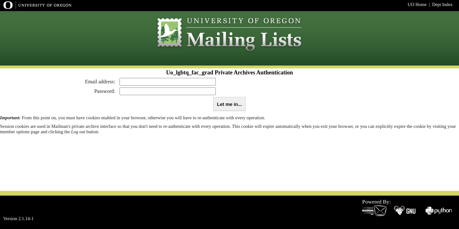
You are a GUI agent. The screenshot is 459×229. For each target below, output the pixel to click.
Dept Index (442, 4)
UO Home (417, 4)
